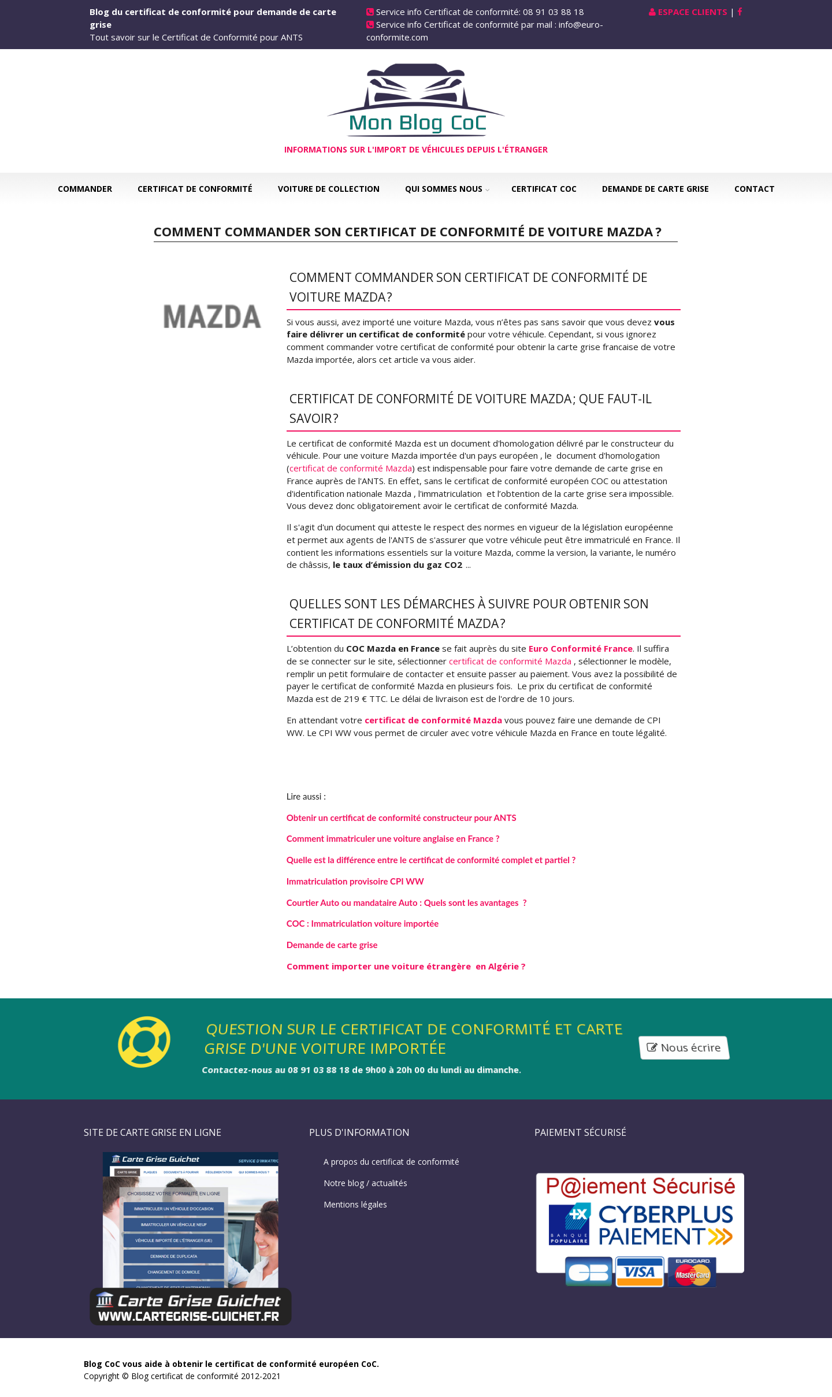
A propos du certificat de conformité (391, 1161)
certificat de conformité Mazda (350, 468)
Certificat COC (544, 188)
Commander (85, 188)
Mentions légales (355, 1204)
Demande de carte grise (655, 188)
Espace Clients (692, 11)
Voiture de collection (329, 188)
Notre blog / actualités (365, 1182)
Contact (754, 188)
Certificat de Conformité (195, 188)
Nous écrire (684, 1047)
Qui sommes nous (443, 188)
